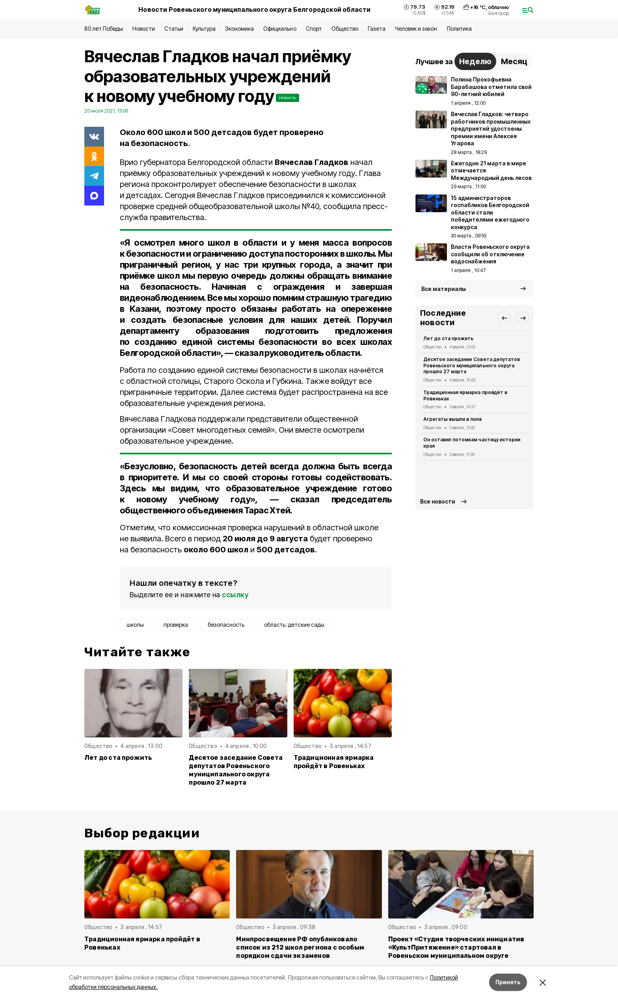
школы (135, 624)
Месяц (514, 61)
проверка (176, 624)
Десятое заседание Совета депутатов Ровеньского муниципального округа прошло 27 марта (236, 770)
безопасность (226, 624)
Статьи (173, 28)
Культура (204, 28)
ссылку (235, 595)
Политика (459, 28)
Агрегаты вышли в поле (452, 419)
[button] (504, 317)
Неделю (475, 61)
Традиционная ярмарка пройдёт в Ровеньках (334, 762)
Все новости (437, 501)
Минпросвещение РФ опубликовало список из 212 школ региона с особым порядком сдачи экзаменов (300, 947)
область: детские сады (294, 624)
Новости (143, 28)
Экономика (239, 28)
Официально (279, 28)
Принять (508, 982)
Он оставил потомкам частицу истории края (471, 443)
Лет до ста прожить (118, 757)
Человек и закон (416, 28)
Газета (376, 28)
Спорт (314, 28)
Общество (344, 28)
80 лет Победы (103, 28)
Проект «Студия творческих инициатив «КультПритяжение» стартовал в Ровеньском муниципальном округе (456, 947)
